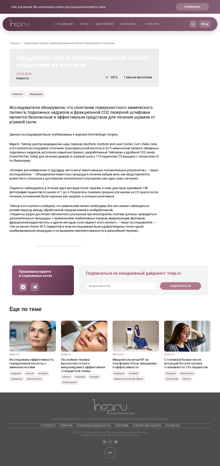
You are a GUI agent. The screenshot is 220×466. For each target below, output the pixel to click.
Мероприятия (104, 24)
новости (17, 94)
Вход (205, 24)
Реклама (121, 425)
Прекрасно (192, 6)
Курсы (84, 24)
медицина (36, 94)
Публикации (65, 24)
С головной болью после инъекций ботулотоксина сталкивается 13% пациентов (186, 363)
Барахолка (128, 24)
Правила (66, 425)
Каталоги (152, 24)
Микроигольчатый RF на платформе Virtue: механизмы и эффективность (135, 363)
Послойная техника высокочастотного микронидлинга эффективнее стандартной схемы (83, 365)
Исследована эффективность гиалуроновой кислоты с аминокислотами (31, 363)
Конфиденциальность (94, 425)
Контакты (172, 425)
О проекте (47, 425)
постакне (57, 170)
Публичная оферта (147, 425)
